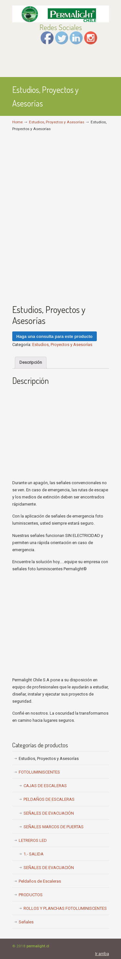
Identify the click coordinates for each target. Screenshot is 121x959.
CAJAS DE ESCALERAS (45, 785)
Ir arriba (102, 953)
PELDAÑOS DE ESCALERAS (49, 799)
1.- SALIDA (34, 854)
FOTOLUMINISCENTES (39, 772)
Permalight (60, 13)
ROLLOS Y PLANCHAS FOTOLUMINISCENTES (65, 908)
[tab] (30, 363)
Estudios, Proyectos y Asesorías (56, 122)
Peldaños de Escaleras (40, 881)
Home (17, 122)
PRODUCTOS (31, 894)
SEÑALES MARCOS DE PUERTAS (54, 826)
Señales (26, 922)
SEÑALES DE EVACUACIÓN (49, 813)
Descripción (30, 362)
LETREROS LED (33, 840)
